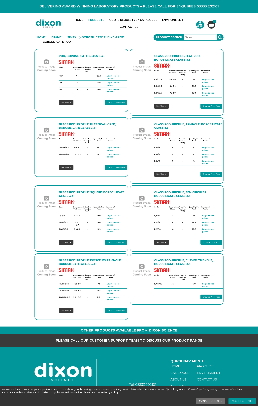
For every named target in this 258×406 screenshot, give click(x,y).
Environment (172, 20)
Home (79, 20)
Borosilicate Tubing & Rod (103, 37)
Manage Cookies (210, 401)
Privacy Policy (109, 392)
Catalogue (179, 373)
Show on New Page (116, 102)
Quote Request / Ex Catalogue (133, 20)
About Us (178, 379)
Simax (71, 37)
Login (200, 25)
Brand (56, 37)
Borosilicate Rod (57, 41)
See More (66, 102)
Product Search (169, 37)
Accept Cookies (242, 401)
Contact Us (129, 26)
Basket (214, 22)
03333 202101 (145, 385)
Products (96, 20)
